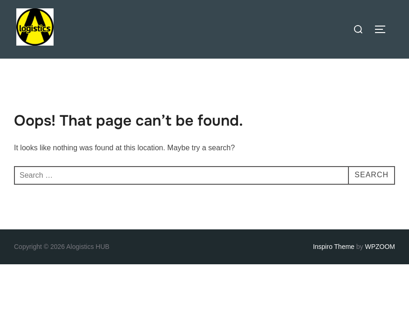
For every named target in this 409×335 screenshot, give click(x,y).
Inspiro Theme (333, 246)
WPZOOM (380, 246)
